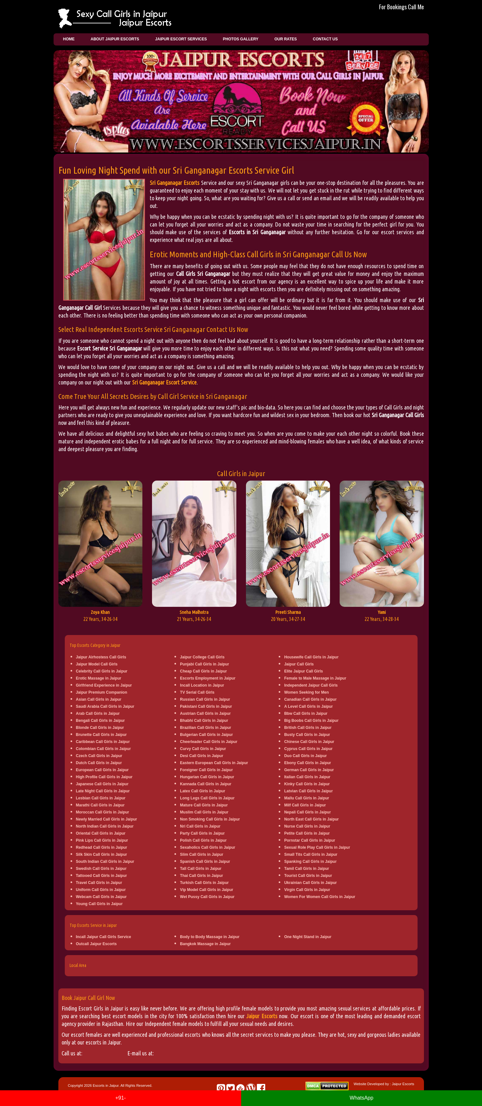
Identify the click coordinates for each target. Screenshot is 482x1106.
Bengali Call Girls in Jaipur (100, 720)
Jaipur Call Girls (299, 664)
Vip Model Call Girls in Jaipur (206, 889)
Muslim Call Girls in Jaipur (204, 812)
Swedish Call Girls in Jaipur (101, 868)
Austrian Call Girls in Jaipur (205, 713)
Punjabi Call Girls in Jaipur (204, 664)
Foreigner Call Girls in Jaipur (206, 770)
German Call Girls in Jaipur (309, 770)
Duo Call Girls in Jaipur (305, 756)
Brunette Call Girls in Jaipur (101, 734)
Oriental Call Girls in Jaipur (101, 833)
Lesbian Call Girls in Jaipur (101, 798)
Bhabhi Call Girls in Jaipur (204, 720)
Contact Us (325, 39)
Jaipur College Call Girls (202, 657)
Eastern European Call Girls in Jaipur (214, 763)
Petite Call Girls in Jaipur (307, 833)
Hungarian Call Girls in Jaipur (207, 777)
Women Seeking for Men (306, 692)
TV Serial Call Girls (197, 692)
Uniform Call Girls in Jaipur (101, 889)
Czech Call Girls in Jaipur (99, 756)
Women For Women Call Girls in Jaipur (319, 897)
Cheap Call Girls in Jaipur (203, 671)
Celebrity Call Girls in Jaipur (102, 671)
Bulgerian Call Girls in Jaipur (206, 734)
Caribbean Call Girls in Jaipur (103, 741)
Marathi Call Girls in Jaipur (100, 805)
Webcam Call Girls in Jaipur (101, 897)
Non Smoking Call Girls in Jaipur (210, 819)
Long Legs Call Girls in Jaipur (207, 798)
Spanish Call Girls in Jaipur (205, 861)
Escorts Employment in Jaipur (207, 678)
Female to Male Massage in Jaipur (315, 678)
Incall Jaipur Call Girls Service (103, 937)
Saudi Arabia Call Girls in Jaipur (105, 706)
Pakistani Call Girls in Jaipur (206, 706)
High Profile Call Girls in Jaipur (104, 777)
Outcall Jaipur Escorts (96, 944)
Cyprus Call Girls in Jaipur (308, 749)
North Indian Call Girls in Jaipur (105, 826)
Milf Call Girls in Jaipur (305, 805)
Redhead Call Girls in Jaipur (101, 847)
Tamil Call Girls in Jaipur (306, 868)
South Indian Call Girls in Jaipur (105, 861)
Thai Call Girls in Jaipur (201, 875)
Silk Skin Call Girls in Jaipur (101, 854)
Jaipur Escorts (261, 1016)
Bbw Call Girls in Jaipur (305, 713)
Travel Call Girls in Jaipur (99, 882)
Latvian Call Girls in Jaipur (308, 791)
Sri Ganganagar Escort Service (164, 382)
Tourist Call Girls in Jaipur (308, 875)
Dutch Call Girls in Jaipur (99, 763)
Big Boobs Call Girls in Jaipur (311, 720)
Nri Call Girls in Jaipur (200, 826)
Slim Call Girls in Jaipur (201, 854)
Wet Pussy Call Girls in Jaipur (207, 897)
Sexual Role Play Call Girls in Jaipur (317, 847)
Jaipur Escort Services (181, 39)
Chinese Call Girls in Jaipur (309, 741)
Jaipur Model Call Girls (97, 664)
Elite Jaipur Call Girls (303, 671)
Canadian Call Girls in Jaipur (310, 699)
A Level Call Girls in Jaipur (308, 706)
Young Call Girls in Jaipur (99, 904)
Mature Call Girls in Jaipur (204, 805)
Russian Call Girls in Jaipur (205, 699)
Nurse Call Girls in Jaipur (307, 826)
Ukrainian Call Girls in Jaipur (310, 882)
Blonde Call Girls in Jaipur (100, 727)
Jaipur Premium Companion (101, 692)
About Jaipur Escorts (115, 39)
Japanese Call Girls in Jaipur (102, 784)
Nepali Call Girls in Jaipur (307, 812)
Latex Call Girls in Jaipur (202, 791)
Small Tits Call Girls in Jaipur (310, 854)
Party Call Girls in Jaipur (202, 833)
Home (69, 39)
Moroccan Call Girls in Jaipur (102, 812)
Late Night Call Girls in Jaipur (103, 791)
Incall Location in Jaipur (202, 685)
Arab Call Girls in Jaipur (98, 713)
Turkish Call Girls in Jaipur (204, 882)
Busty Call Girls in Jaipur (307, 734)
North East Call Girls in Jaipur (311, 819)
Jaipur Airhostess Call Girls (101, 657)
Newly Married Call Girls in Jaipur (106, 819)
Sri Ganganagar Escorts (175, 182)
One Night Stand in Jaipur (307, 937)
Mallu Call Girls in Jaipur (306, 798)
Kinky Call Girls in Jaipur (307, 784)
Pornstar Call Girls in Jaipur (309, 840)
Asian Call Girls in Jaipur (99, 699)
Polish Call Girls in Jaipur (203, 840)
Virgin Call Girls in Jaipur (307, 889)
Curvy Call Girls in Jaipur (203, 749)
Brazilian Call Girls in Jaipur (205, 727)
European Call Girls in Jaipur (102, 770)
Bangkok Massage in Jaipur (205, 944)
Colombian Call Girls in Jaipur (103, 749)
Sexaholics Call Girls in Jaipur (207, 847)
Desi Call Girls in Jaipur (201, 756)
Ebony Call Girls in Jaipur (307, 763)
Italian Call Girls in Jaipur (307, 777)
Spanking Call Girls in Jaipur (310, 861)
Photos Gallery (240, 39)
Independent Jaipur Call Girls (311, 685)
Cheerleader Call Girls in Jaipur (208, 741)
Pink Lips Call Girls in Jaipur (102, 840)
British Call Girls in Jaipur (307, 727)
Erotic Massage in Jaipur (98, 678)
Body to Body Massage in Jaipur (209, 937)
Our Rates (286, 39)
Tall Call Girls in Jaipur (200, 868)
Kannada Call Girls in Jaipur (205, 784)
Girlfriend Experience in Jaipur (104, 685)
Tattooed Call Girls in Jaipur (101, 875)
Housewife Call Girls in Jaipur (311, 657)
